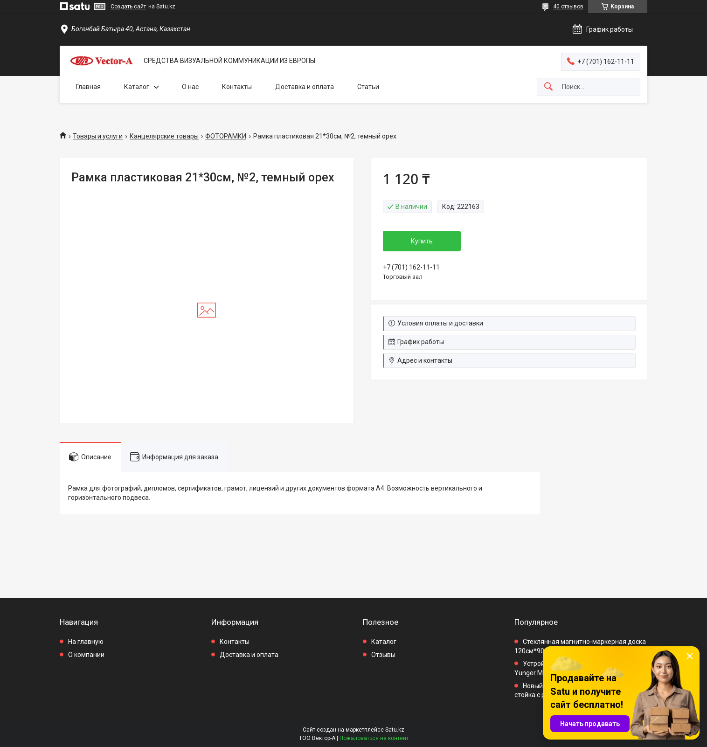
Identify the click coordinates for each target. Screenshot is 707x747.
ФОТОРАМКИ (225, 136)
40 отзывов (568, 6)
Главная (88, 86)
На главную (86, 641)
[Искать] (548, 87)
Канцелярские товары (164, 136)
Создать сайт (128, 6)
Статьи (368, 86)
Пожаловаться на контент (374, 738)
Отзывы (383, 654)
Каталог (136, 86)
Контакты (237, 86)
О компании (86, 654)
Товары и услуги (98, 136)
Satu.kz (394, 729)
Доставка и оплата (304, 86)
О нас (190, 86)
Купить (422, 241)
